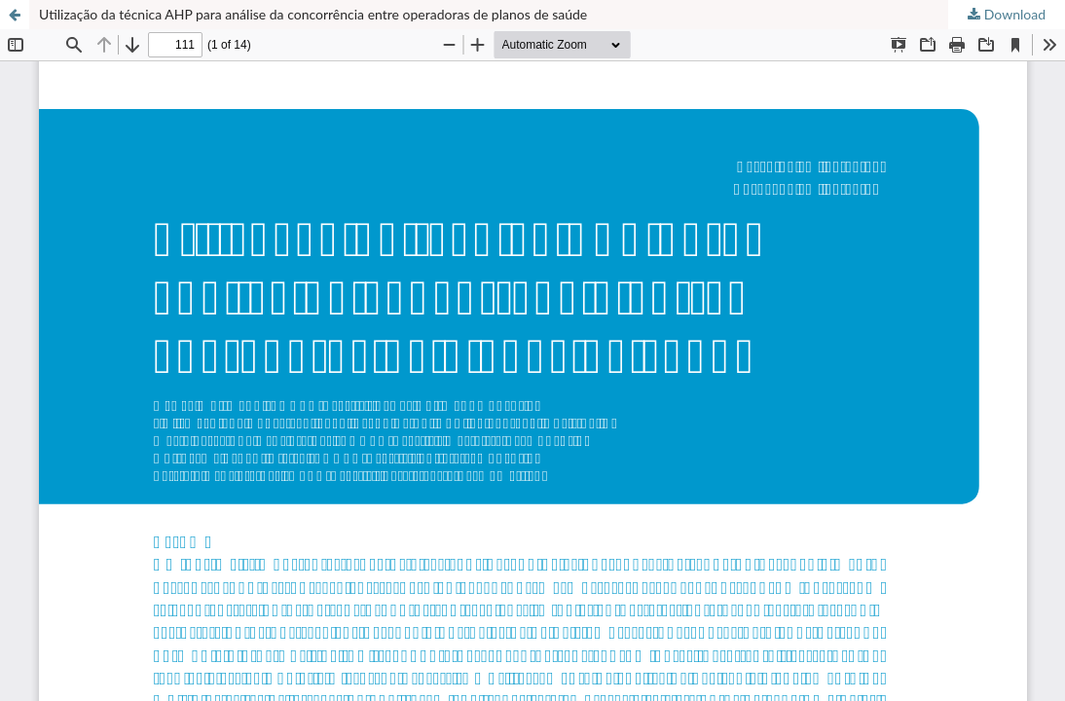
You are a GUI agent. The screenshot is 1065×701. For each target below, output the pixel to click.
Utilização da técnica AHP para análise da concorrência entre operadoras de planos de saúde (313, 14)
